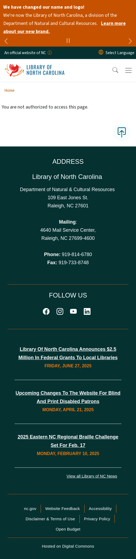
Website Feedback (62, 508)
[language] (120, 53)
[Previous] (6, 42)
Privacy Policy (97, 518)
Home (9, 90)
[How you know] (49, 53)
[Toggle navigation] (128, 70)
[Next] (130, 42)
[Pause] (68, 41)
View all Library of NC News (92, 476)
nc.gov (30, 508)
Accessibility (100, 508)
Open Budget (68, 529)
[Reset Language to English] (101, 53)
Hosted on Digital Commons (68, 546)
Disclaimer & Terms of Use (50, 518)
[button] (111, 70)
